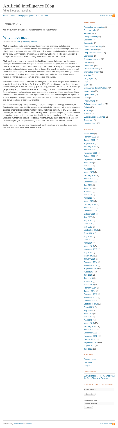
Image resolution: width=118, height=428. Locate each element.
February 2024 (90, 146)
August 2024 (89, 143)
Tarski (29, 424)
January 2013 (89, 330)
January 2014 (89, 291)
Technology (88, 120)
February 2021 (90, 204)
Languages (88, 78)
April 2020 (88, 224)
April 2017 (88, 240)
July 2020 (88, 217)
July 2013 (88, 310)
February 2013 (90, 326)
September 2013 (91, 304)
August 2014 (89, 272)
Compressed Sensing (93, 46)
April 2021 (88, 198)
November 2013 (90, 297)
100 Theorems (42, 15)
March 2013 (89, 323)
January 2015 (89, 259)
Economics (88, 56)
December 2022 (90, 182)
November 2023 (90, 153)
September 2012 (91, 342)
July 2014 (88, 275)
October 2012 (89, 339)
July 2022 (88, 185)
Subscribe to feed (106, 15)
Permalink (33, 41)
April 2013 (88, 320)
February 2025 (90, 137)
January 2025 (89, 140)
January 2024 (89, 150)
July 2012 (88, 349)
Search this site (90, 401)
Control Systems (91, 49)
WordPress (18, 424)
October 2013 (89, 301)
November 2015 (90, 249)
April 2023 (88, 169)
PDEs (86, 98)
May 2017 (88, 236)
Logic (86, 82)
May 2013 (88, 317)
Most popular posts (26, 15)
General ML (89, 66)
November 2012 (90, 336)
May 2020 (88, 220)
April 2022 (88, 191)
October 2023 (89, 156)
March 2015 (89, 256)
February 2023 (90, 175)
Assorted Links (90, 30)
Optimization (89, 94)
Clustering (88, 40)
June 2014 (88, 278)
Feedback (88, 362)
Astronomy (88, 33)
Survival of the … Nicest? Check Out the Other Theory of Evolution (99, 377)
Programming (89, 101)
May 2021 (88, 195)
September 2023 (91, 159)
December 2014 (90, 262)
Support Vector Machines (94, 117)
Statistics (87, 114)
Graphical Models (91, 69)
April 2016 (88, 243)
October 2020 (89, 214)
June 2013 (88, 313)
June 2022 (88, 188)
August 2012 (89, 346)
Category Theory (91, 37)
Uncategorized (90, 123)
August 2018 (89, 233)
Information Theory (92, 72)
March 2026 (89, 134)
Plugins (87, 366)
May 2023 (88, 166)
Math (18, 41)
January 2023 (89, 179)
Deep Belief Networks (93, 53)
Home (5, 15)
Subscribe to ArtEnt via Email (98, 384)
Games (87, 62)
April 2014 (88, 281)
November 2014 (90, 265)
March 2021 (89, 201)
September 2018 (91, 230)
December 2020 (90, 211)
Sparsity (87, 110)
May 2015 (88, 252)
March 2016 (89, 246)
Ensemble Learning (92, 59)
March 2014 (89, 285)
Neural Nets (89, 91)
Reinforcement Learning (94, 104)
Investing (87, 75)
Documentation (90, 359)
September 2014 (91, 269)
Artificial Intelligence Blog (28, 6)
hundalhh (26, 41)
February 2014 (90, 288)
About (12, 15)
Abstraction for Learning (94, 27)
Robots (87, 107)
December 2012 (90, 333)
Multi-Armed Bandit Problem (95, 88)
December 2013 (90, 294)
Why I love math (16, 37)
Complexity (88, 43)
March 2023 (89, 172)
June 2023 (88, 163)
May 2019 (88, 227)
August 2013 (89, 307)
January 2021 (89, 208)
